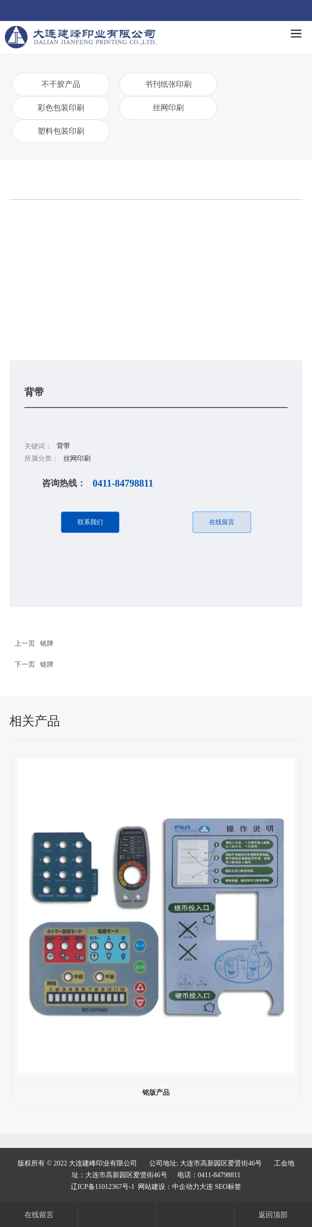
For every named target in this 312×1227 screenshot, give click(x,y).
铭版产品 (156, 1092)
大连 (206, 1186)
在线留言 (39, 1214)
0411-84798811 (123, 483)
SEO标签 (227, 1186)
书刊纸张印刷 (168, 84)
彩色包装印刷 (61, 107)
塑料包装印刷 (61, 131)
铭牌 (47, 664)
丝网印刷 (168, 107)
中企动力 (185, 1186)
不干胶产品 (60, 84)
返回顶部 (273, 1214)
